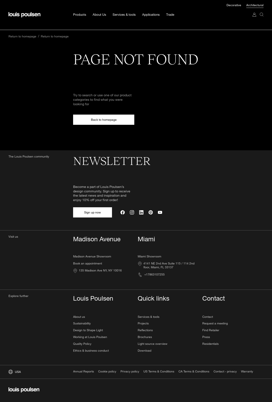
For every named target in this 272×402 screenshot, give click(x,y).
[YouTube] (160, 212)
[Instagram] (132, 212)
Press (206, 337)
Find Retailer (210, 330)
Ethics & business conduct (91, 350)
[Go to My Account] (254, 13)
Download (144, 350)
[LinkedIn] (141, 212)
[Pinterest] (151, 212)
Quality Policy (82, 343)
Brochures (145, 337)
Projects (143, 323)
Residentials (210, 343)
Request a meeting (215, 323)
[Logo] (24, 8)
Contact (207, 316)
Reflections (145, 330)
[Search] (262, 13)
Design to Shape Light (88, 330)
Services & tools (148, 316)
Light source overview (152, 343)
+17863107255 (151, 274)
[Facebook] (122, 212)
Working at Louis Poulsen (90, 337)
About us (79, 316)
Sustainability (82, 323)
